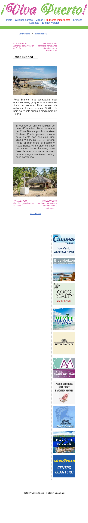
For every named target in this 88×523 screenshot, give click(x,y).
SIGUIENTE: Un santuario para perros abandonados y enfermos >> (47, 47)
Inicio (9, 20)
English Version (51, 22)
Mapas (39, 20)
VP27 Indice (24, 34)
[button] (16, 80)
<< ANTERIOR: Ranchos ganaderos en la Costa (23, 45)
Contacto (34, 22)
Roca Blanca (41, 34)
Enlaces (77, 20)
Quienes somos (24, 20)
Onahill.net (59, 493)
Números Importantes (58, 20)
